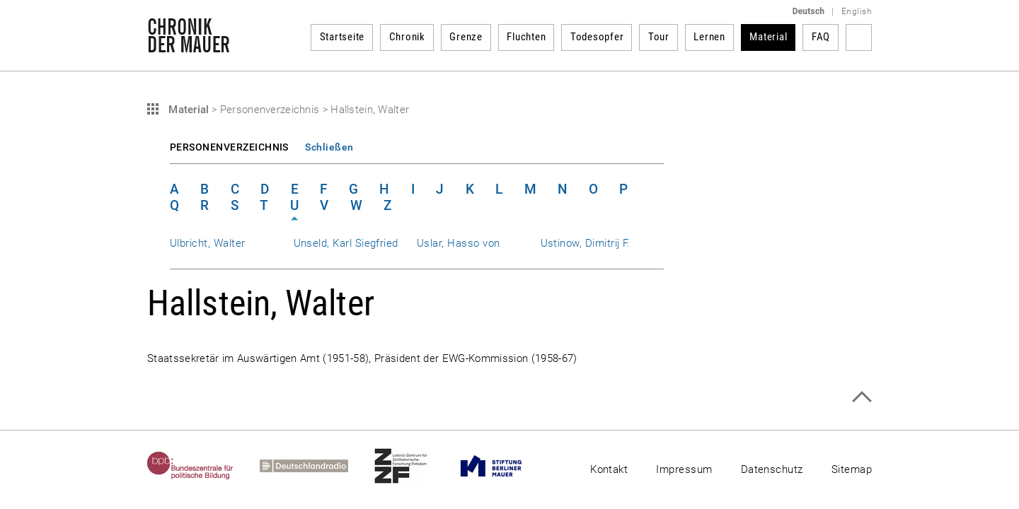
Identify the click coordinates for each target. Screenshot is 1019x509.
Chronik (407, 36)
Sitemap (851, 469)
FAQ (821, 36)
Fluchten (526, 36)
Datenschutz (772, 469)
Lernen (709, 36)
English (856, 11)
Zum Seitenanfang (861, 397)
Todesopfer (597, 36)
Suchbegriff (859, 37)
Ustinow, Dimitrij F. (586, 243)
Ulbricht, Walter (208, 243)
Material (768, 36)
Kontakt (609, 469)
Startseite (342, 36)
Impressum (684, 469)
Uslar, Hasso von (458, 243)
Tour (658, 36)
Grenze (466, 36)
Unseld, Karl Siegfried (346, 243)
